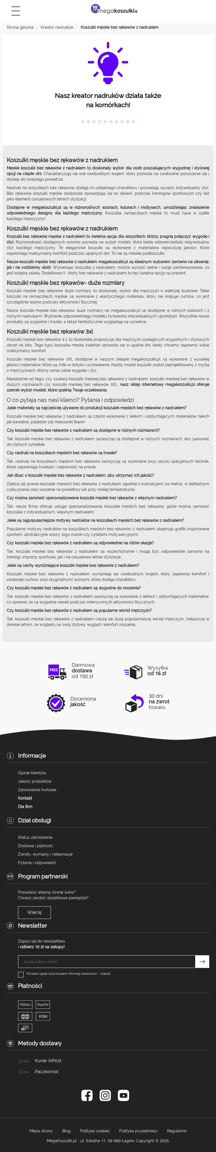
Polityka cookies (95, 1131)
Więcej (34, 912)
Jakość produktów (34, 781)
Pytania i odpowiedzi (37, 862)
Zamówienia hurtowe (37, 790)
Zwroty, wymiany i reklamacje (45, 854)
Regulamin (177, 1131)
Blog (66, 1131)
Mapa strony (41, 1131)
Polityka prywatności (138, 1131)
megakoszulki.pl (125, 310)
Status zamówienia (35, 837)
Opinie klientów (32, 773)
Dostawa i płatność (35, 846)
